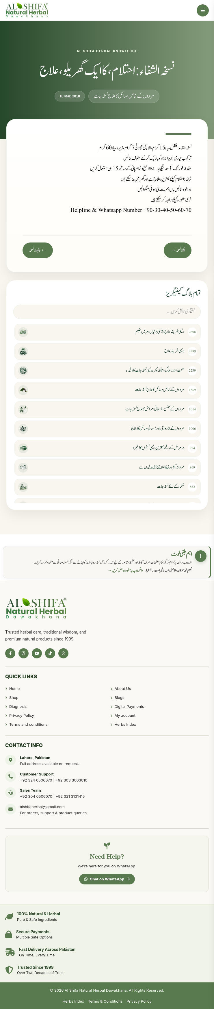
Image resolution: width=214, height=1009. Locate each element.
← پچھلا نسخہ (37, 250)
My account (124, 715)
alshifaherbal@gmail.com (42, 806)
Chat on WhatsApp (107, 879)
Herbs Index (125, 724)
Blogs (119, 697)
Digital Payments (129, 706)
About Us (122, 688)
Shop (13, 697)
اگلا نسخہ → (177, 250)
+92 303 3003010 (71, 780)
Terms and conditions (28, 724)
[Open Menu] (203, 10)
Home (14, 688)
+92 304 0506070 (36, 796)
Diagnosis (18, 706)
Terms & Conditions (105, 1001)
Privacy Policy (21, 715)
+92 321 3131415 (70, 796)
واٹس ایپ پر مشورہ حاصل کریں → (125, 570)
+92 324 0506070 (36, 780)
